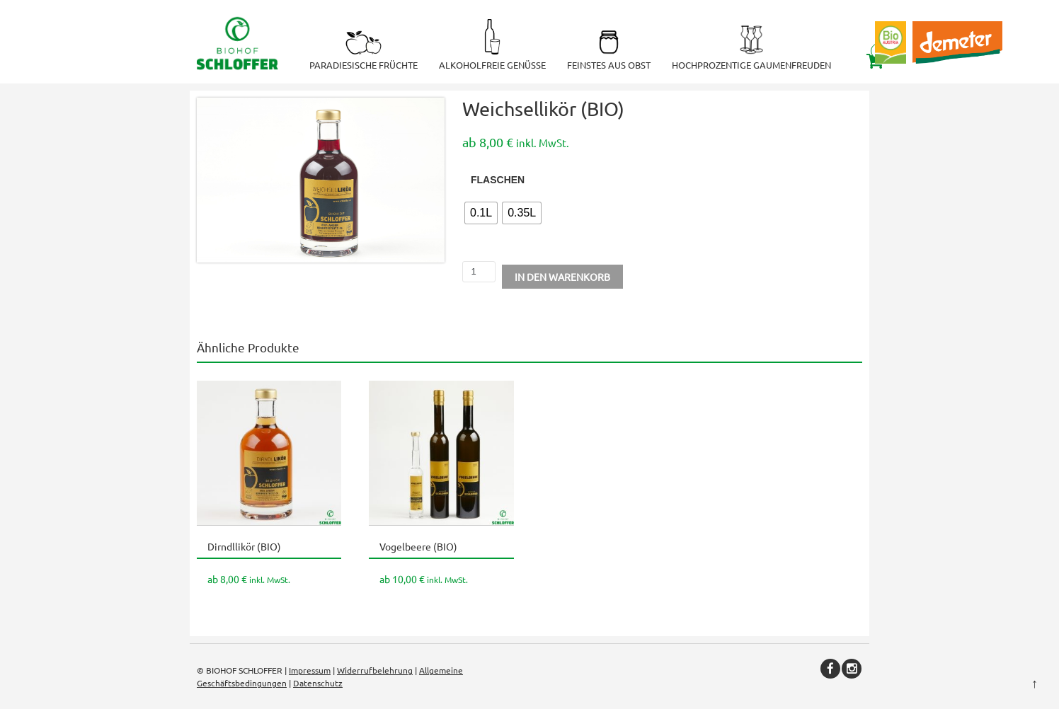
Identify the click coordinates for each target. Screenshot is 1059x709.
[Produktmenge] (479, 271)
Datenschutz (318, 682)
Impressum (310, 670)
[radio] (481, 213)
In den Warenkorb (562, 276)
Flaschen (498, 179)
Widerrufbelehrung (375, 670)
